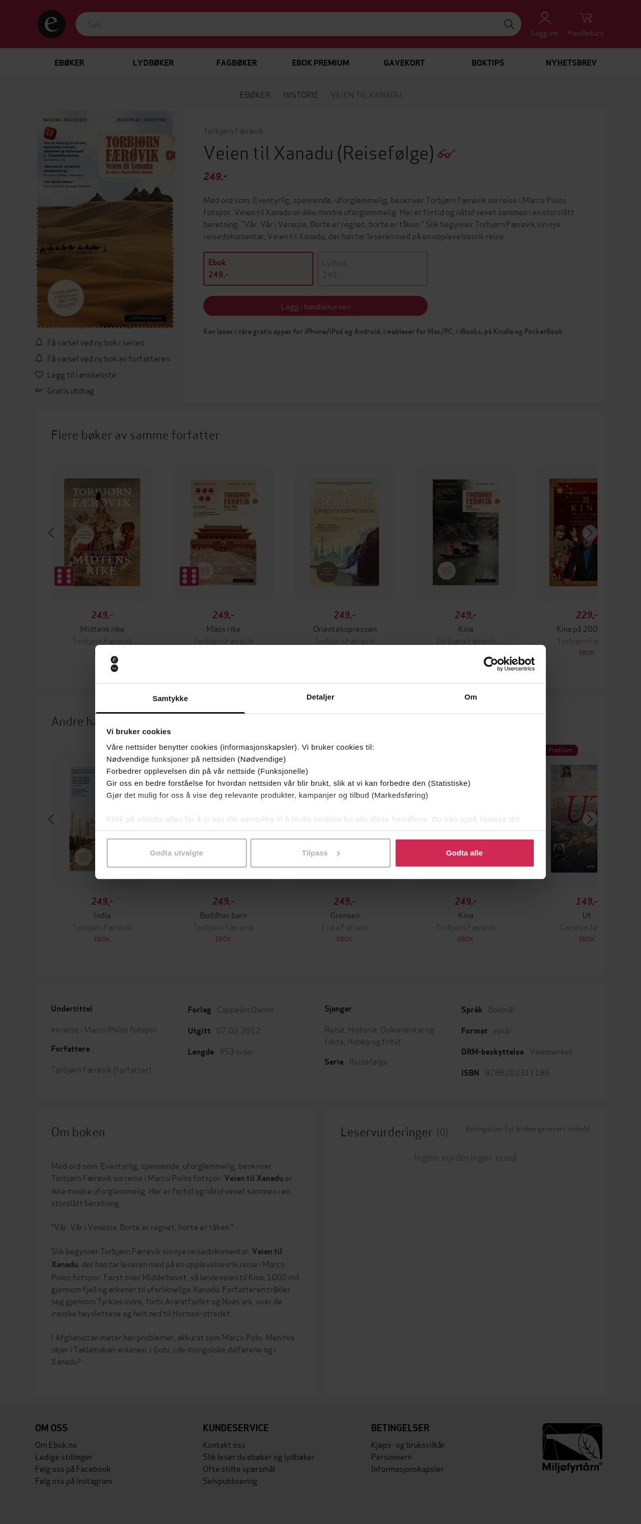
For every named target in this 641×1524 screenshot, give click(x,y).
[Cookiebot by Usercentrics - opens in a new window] (491, 663)
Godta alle (464, 853)
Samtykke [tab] (170, 698)
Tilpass (321, 853)
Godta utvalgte (176, 853)
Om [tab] (470, 697)
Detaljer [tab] (320, 697)
